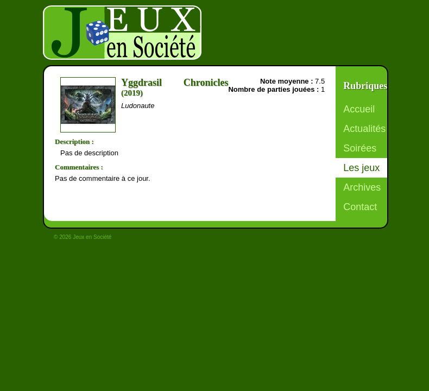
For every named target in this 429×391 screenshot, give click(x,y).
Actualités (364, 128)
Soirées (359, 148)
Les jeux (361, 167)
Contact (360, 206)
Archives (362, 187)
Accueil (359, 109)
